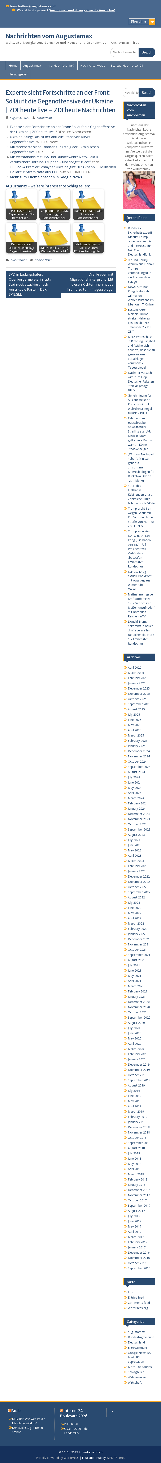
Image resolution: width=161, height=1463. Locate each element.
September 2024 (139, 767)
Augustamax (32, 65)
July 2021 (134, 965)
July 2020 (134, 1028)
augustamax (19, 260)
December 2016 (139, 1252)
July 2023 (134, 840)
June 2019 (134, 1096)
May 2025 (134, 725)
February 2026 (137, 678)
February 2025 (137, 741)
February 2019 (137, 1117)
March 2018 (136, 1174)
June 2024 (134, 782)
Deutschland (136, 1342)
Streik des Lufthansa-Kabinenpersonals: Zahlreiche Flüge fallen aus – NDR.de (141, 494)
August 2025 (136, 709)
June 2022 (134, 908)
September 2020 (139, 1017)
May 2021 (134, 976)
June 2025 (134, 720)
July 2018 (134, 1153)
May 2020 (134, 1038)
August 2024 (136, 772)
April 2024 (134, 793)
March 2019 (136, 1111)
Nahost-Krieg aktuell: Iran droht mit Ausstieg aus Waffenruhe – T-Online (140, 580)
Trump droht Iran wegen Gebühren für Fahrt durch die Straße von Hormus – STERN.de (141, 517)
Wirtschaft (135, 1382)
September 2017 (139, 1205)
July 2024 (134, 777)
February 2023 (137, 866)
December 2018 (139, 1127)
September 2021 (139, 955)
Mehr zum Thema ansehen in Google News (46, 177)
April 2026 (134, 667)
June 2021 (134, 970)
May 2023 (134, 850)
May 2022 (134, 913)
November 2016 (139, 1258)
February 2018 (137, 1179)
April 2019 (134, 1106)
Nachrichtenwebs (92, 65)
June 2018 (134, 1158)
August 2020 (136, 1023)
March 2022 (136, 923)
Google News (43, 260)
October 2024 (137, 761)
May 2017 (134, 1226)
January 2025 (136, 746)
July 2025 (134, 714)
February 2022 (137, 929)
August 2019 (136, 1085)
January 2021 (136, 997)
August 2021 (136, 960)
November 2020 (139, 1007)
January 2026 (136, 683)
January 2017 (136, 1247)
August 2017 (136, 1211)
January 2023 (136, 871)
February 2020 (137, 1054)
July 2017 (134, 1216)
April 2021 (134, 981)
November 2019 (139, 1070)
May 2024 (134, 788)
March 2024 (136, 798)
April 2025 (134, 730)
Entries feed (136, 1297)
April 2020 (134, 1044)
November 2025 (139, 694)
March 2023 (136, 861)
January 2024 (136, 808)
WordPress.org (138, 1308)
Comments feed (139, 1303)
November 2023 (139, 819)
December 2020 (139, 1002)
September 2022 (139, 892)
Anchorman (44, 118)
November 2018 (139, 1132)
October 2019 (137, 1075)
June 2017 (134, 1221)
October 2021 (137, 950)
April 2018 (134, 1169)
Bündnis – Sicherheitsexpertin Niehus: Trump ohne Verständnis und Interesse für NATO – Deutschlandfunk (140, 241)
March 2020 (136, 1049)
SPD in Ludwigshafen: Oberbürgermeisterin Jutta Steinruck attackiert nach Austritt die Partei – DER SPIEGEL (30, 284)
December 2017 (139, 1190)
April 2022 (134, 918)
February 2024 (137, 803)
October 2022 (137, 887)
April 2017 (134, 1232)
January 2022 (136, 934)
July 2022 (134, 903)
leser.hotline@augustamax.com (33, 6)
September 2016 (139, 1268)
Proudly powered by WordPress (57, 1458)
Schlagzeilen (136, 1372)
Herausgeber (18, 74)
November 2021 (139, 944)
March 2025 (136, 735)
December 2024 (139, 751)
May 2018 (134, 1164)
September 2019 (139, 1080)
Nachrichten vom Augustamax (49, 36)
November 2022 (139, 882)
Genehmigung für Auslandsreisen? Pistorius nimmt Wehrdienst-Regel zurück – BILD (140, 404)
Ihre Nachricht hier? (61, 65)
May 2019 (134, 1101)
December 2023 (139, 814)
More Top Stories (140, 1367)
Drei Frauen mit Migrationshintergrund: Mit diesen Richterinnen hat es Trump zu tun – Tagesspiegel (90, 282)
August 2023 (136, 835)
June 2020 (134, 1033)
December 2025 (139, 688)
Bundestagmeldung (141, 1337)
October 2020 (137, 1012)
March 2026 (136, 673)
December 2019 (139, 1064)
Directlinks (139, 21)
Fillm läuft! (71, 1424)
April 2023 (134, 855)
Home (13, 65)
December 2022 (139, 876)
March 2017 (136, 1237)
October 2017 (137, 1200)
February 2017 (137, 1242)
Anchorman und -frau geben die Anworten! (82, 10)
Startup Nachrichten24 (127, 65)
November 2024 (139, 756)
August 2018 (136, 1148)
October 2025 (137, 699)
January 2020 (136, 1059)
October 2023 (137, 824)
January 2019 (136, 1122)
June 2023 (134, 845)
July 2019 (134, 1091)
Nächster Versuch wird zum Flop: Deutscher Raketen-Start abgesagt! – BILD (141, 381)
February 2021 (137, 991)
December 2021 (139, 939)
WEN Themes (115, 1458)
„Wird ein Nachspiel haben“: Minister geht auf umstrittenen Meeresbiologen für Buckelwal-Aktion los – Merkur (141, 467)
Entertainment (137, 1348)
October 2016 (137, 1263)
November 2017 (139, 1195)
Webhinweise (137, 1377)
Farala (16, 1410)
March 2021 (136, 986)
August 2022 (136, 897)
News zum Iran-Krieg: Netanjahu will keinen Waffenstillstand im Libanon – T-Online (141, 295)
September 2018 (139, 1143)
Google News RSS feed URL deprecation (140, 1357)
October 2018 (137, 1138)
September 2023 (139, 829)
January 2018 (136, 1185)
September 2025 (139, 704)
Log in (132, 1292)
